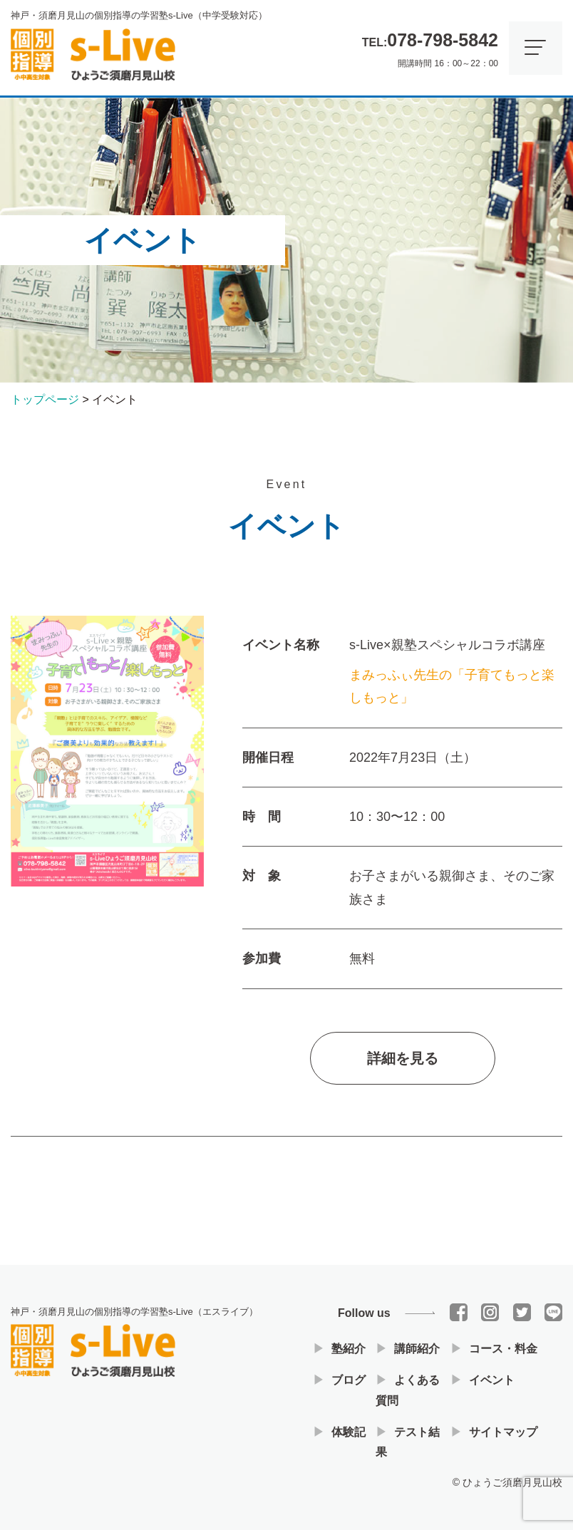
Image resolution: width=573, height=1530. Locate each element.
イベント (492, 1380)
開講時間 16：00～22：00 (430, 46)
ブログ (348, 1380)
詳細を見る (402, 1064)
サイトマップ (503, 1432)
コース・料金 (503, 1349)
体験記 (348, 1432)
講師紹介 (417, 1349)
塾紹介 (348, 1349)
